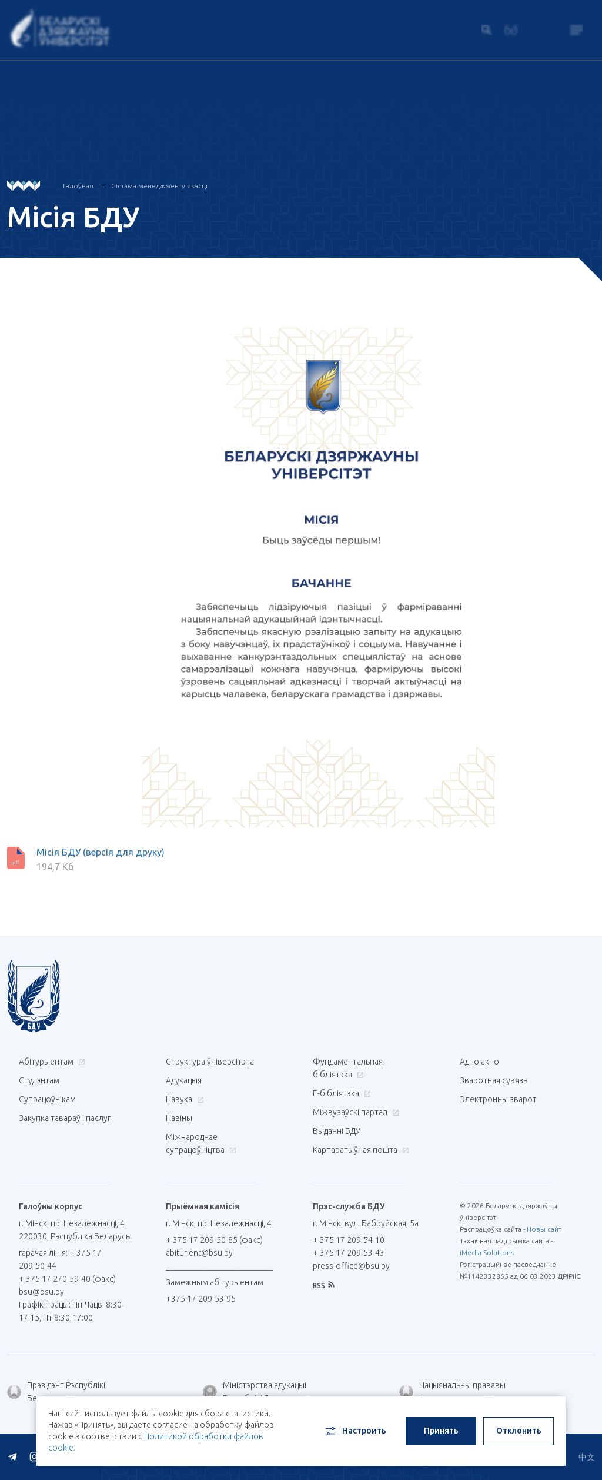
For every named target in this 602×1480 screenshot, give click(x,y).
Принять (441, 1430)
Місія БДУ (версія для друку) (100, 852)
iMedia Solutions (487, 1252)
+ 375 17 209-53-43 (348, 1253)
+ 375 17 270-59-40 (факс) (67, 1278)
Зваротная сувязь (493, 1080)
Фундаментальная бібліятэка (348, 1068)
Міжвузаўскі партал (354, 1112)
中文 (586, 1457)
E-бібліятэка (340, 1093)
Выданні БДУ (336, 1131)
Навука (183, 1099)
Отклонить (518, 1430)
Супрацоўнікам (47, 1099)
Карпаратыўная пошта (359, 1150)
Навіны (179, 1118)
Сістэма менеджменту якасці (159, 185)
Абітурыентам (50, 1061)
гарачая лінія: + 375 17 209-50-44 (60, 1259)
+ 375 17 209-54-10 (348, 1240)
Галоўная (78, 185)
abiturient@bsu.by (199, 1253)
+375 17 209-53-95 (201, 1298)
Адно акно (479, 1061)
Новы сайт (544, 1229)
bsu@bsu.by (41, 1291)
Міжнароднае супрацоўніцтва (201, 1143)
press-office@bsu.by (351, 1266)
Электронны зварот (498, 1099)
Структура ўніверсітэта (210, 1061)
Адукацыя (184, 1080)
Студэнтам (39, 1080)
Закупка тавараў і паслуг (65, 1118)
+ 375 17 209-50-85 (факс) (214, 1240)
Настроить (354, 1431)
